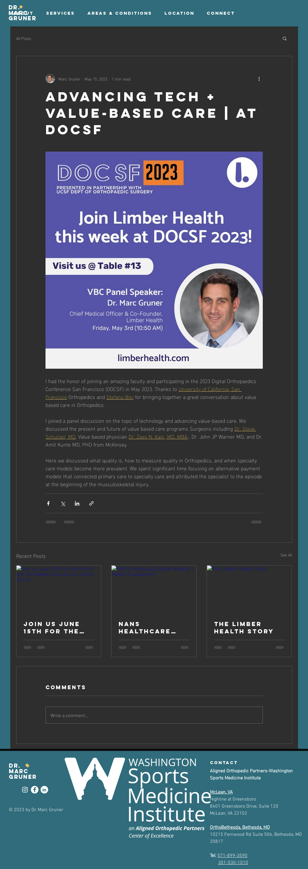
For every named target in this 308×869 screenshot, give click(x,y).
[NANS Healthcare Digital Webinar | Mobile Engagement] (154, 589)
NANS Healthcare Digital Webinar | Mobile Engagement (146, 627)
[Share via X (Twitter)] (62, 503)
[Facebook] (34, 789)
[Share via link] (91, 503)
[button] (221, 13)
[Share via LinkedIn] (77, 503)
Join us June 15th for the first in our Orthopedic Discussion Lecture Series (56, 627)
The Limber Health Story (244, 627)
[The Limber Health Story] (249, 589)
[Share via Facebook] (48, 503)
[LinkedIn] (44, 789)
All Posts (23, 38)
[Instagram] (25, 789)
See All (286, 554)
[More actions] (259, 78)
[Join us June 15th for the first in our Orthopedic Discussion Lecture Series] (58, 589)
